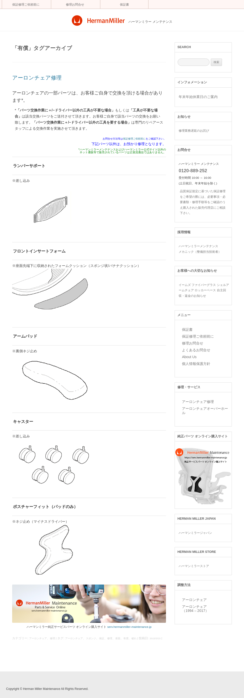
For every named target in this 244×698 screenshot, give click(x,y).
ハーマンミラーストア (194, 566)
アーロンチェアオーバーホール (205, 410)
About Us (189, 357)
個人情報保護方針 (196, 364)
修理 (52, 638)
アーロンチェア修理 (37, 78)
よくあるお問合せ (196, 350)
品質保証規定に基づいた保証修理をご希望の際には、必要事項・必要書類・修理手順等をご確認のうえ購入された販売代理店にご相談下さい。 (203, 202)
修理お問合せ (75, 4)
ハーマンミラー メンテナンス (150, 22)
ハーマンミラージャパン (195, 532)
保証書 (124, 4)
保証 (101, 638)
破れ (134, 638)
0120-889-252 (193, 170)
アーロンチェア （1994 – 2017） (195, 609)
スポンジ (91, 638)
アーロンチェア (38, 638)
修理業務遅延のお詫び (194, 130)
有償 (125, 638)
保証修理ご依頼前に (26, 4)
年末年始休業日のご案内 (198, 97)
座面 (117, 638)
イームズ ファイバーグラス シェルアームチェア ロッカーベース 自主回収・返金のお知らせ (204, 290)
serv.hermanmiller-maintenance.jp (129, 626)
